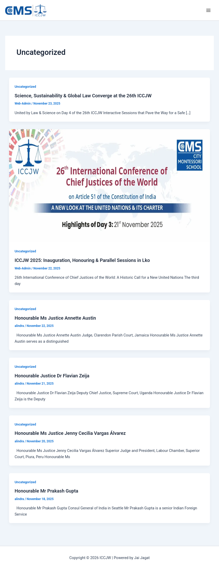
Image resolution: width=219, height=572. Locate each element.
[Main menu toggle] (208, 10)
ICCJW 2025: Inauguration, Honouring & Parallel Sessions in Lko (82, 260)
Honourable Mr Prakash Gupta (46, 491)
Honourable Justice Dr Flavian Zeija (51, 375)
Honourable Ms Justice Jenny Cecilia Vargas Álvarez (70, 433)
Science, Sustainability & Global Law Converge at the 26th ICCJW (83, 95)
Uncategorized (25, 87)
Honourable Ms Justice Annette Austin (55, 318)
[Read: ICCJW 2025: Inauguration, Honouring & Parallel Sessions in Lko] (109, 185)
